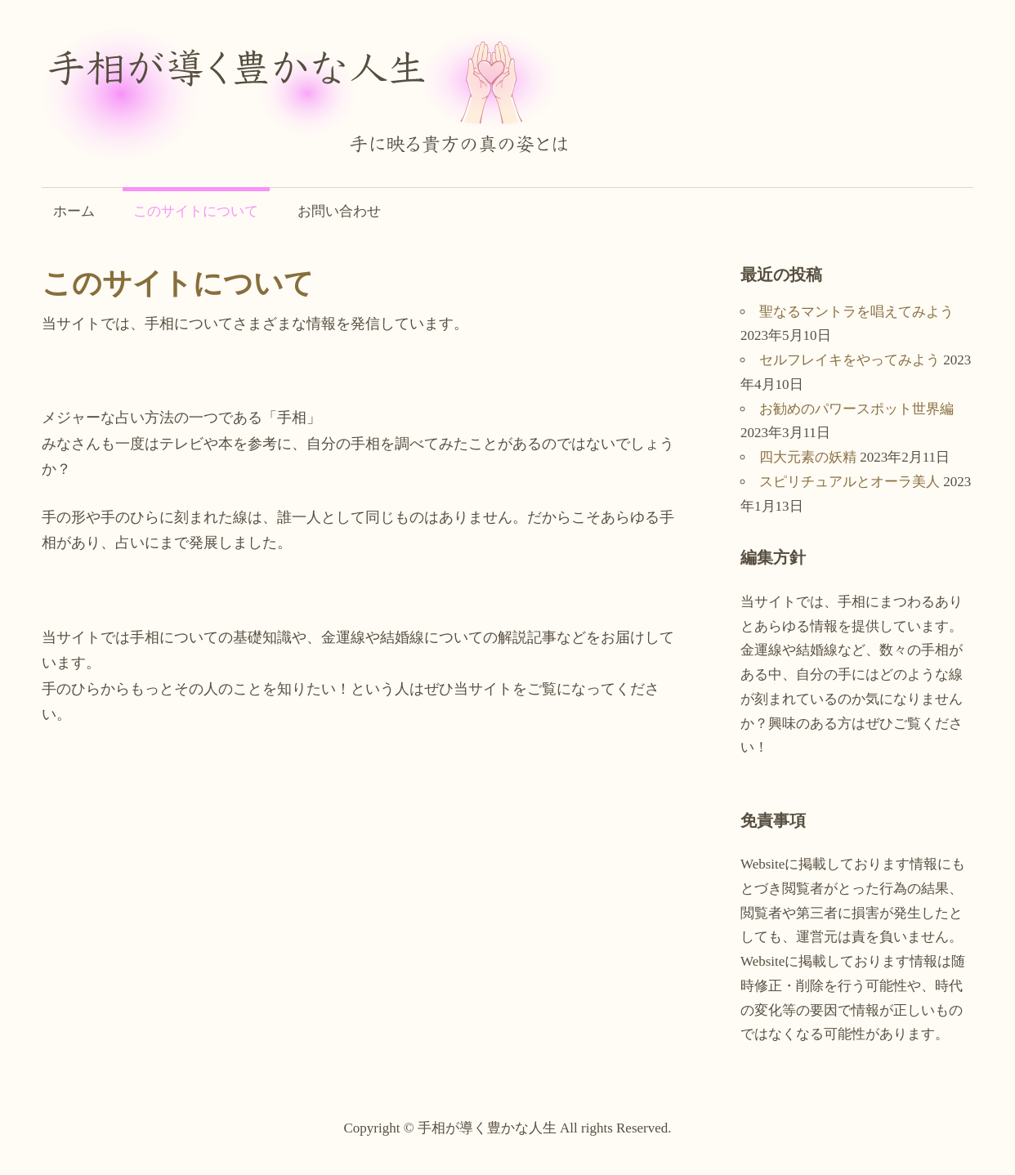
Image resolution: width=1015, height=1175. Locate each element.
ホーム (74, 211)
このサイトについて (195, 211)
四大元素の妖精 (807, 457)
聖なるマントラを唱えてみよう (856, 311)
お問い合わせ (339, 211)
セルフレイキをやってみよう (849, 360)
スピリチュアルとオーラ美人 (849, 481)
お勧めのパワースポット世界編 (856, 409)
